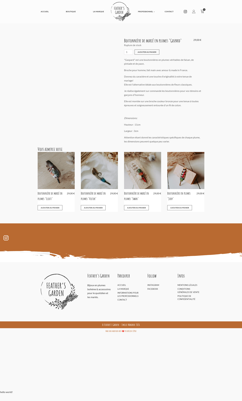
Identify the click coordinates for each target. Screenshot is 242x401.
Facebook (152, 289)
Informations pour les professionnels (127, 294)
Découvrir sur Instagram (26, 255)
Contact (169, 11)
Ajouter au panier (147, 52)
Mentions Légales (187, 285)
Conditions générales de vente (188, 290)
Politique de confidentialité (186, 297)
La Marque (98, 11)
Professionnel (145, 11)
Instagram (153, 285)
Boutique (71, 11)
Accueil (45, 11)
